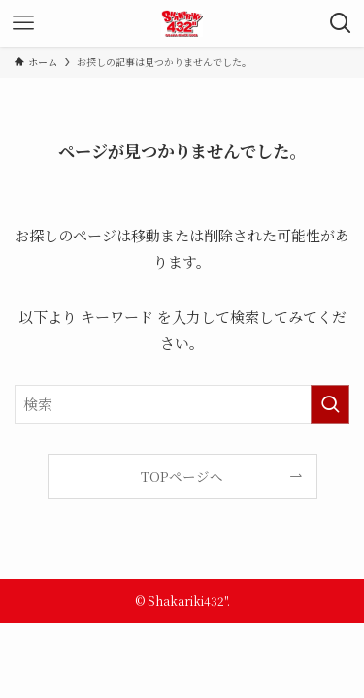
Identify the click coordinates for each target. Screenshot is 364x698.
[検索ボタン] (340, 23)
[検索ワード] (182, 404)
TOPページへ (182, 476)
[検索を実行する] (330, 404)
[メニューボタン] (23, 23)
